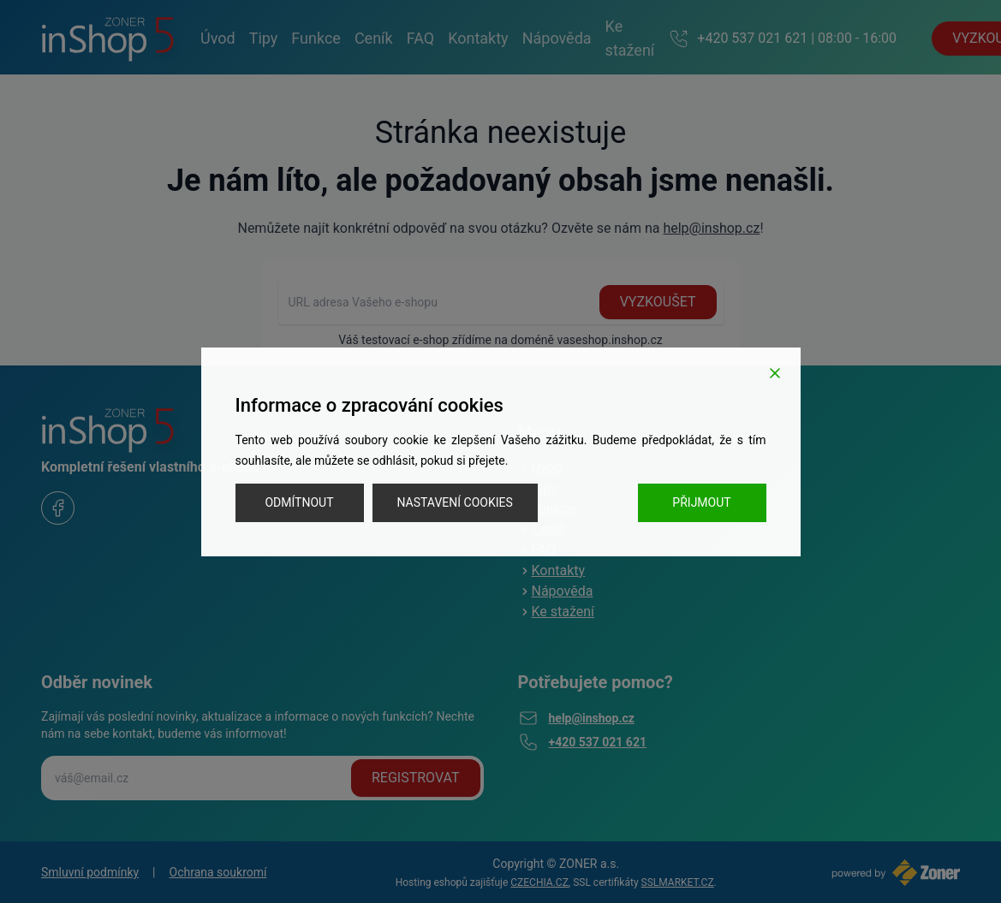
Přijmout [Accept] (701, 502)
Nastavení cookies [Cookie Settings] (455, 502)
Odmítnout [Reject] (299, 502)
